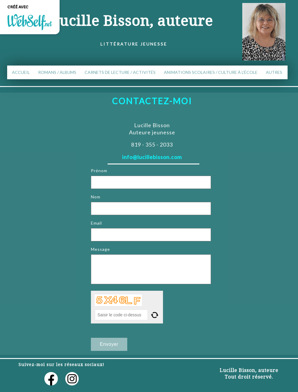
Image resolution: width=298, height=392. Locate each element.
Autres (274, 72)
